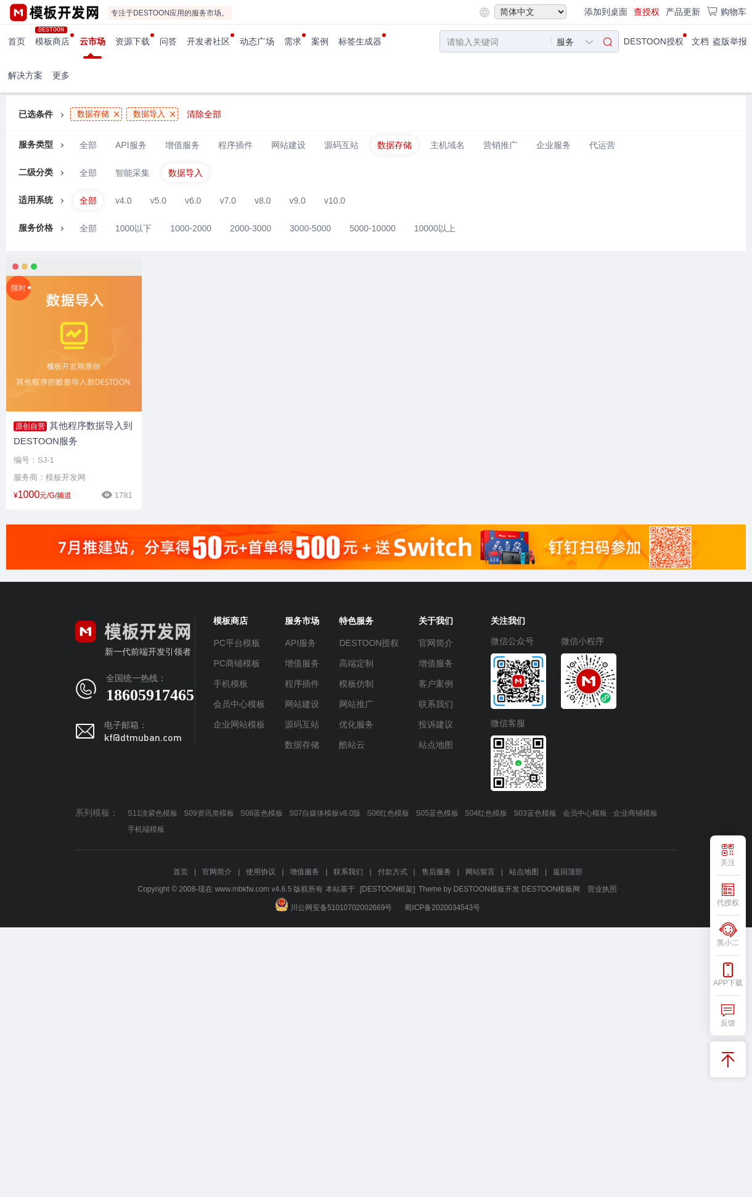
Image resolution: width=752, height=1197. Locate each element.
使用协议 (261, 872)
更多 (61, 75)
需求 (292, 41)
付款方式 (392, 872)
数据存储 (394, 145)
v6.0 (193, 200)
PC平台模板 (236, 643)
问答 (168, 41)
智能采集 (132, 173)
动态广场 (257, 41)
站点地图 (436, 745)
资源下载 (132, 41)
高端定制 (356, 663)
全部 (88, 145)
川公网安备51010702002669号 (334, 907)
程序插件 (235, 145)
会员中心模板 (239, 704)
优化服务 (356, 724)
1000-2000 (190, 228)
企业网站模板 (239, 724)
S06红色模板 (388, 813)
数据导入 (185, 173)
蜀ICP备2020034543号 (442, 907)
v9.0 (297, 200)
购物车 (726, 11)
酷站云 (352, 745)
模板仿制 (356, 684)
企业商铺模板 (635, 813)
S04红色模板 (486, 813)
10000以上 (435, 228)
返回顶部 (567, 872)
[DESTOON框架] (387, 889)
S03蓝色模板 (534, 813)
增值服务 (182, 145)
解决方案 (25, 75)
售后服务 (436, 872)
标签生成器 (360, 41)
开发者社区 (208, 41)
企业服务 (553, 145)
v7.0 (227, 200)
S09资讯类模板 (209, 813)
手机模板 (230, 684)
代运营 (602, 145)
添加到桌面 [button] (605, 12)
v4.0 (123, 200)
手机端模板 (146, 829)
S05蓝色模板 (436, 813)
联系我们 (436, 704)
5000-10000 (372, 228)
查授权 (647, 12)
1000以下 (133, 228)
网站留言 (480, 872)
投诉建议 (436, 724)
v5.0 (158, 200)
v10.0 (334, 200)
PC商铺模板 (236, 663)
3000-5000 (310, 228)
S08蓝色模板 (261, 813)
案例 (320, 41)
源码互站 (341, 145)
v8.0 (263, 200)
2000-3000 (250, 228)
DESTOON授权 (654, 41)
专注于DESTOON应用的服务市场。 (170, 13)
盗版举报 (730, 41)
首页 (16, 41)
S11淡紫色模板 (153, 813)
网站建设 (288, 145)
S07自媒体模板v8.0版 (325, 813)
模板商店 (52, 41)
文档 (700, 41)
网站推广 (356, 704)
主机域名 (447, 145)
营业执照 (602, 889)
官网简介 (436, 643)
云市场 (92, 41)
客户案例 (436, 684)
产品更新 (683, 12)
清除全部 (204, 114)
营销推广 (500, 145)
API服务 (131, 145)
